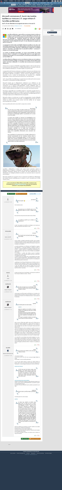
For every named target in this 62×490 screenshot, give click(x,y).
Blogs (19, 1)
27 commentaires (27, 31)
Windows (29, 4)
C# (42, 4)
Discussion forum (52, 32)
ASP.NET (34, 4)
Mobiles (55, 2)
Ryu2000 (8, 363)
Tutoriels (11, 1)
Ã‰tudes (38, 1)
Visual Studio (24, 4)
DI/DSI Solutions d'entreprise (11, 2)
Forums (5, 1)
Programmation (43, 2)
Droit (43, 1)
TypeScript (38, 4)
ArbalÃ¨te (19, 322)
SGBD (48, 2)
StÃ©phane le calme (18, 31)
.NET (17, 4)
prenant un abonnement (20, 189)
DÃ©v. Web (35, 2)
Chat (23, 1)
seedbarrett (8, 299)
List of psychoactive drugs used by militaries (22, 395)
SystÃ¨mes (59, 2)
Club (47, 1)
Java (31, 2)
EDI (38, 2)
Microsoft (27, 2)
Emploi (33, 1)
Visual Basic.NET (47, 4)
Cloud (19, 2)
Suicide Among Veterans (19, 381)
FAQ (15, 1)
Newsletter (28, 1)
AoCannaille (8, 246)
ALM (23, 2)
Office (51, 2)
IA (21, 2)
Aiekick (8, 288)
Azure (52, 4)
